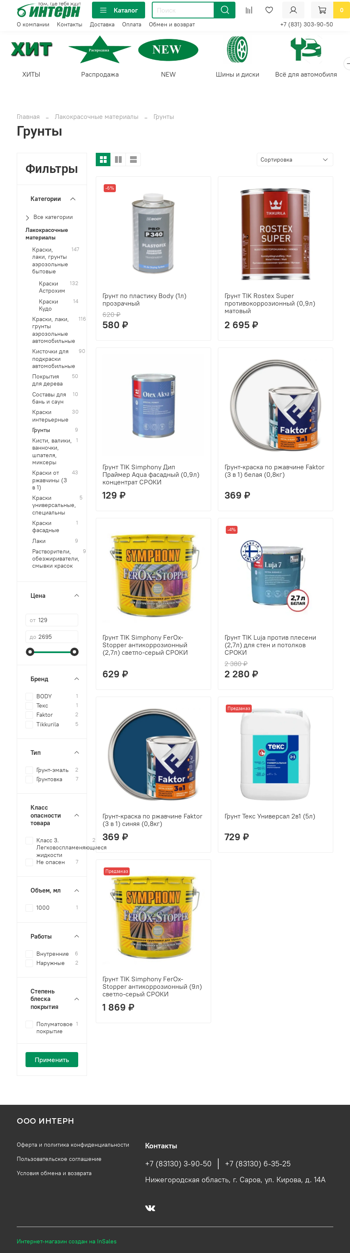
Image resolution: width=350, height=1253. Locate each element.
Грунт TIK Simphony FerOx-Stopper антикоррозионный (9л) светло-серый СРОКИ (152, 987)
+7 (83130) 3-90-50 (178, 1163)
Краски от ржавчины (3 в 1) (49, 481)
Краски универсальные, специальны (54, 506)
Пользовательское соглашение (59, 1159)
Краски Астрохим (52, 288)
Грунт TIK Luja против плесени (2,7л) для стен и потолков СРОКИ (270, 646)
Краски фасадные (45, 528)
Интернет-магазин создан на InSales (67, 1241)
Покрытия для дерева (47, 381)
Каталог (118, 10)
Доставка (102, 24)
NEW (174, 75)
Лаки (39, 541)
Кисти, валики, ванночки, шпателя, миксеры (52, 452)
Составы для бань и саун (49, 399)
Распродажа (104, 75)
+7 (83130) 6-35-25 (258, 1163)
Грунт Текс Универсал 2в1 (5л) (270, 817)
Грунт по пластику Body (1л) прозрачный (144, 301)
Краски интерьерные (50, 417)
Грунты (41, 431)
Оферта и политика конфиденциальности (73, 1144)
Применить (52, 1061)
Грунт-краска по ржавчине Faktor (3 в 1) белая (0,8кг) (274, 472)
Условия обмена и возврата (54, 1173)
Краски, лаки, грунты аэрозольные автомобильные (53, 331)
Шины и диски (246, 75)
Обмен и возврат (172, 24)
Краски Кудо (48, 306)
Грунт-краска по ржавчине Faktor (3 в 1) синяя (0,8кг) (152, 821)
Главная (28, 117)
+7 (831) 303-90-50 (306, 24)
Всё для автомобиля (317, 75)
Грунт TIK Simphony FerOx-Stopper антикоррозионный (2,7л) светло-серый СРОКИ (145, 646)
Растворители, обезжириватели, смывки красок (55, 560)
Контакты (69, 24)
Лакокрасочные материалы (96, 117)
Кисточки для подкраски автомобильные (53, 360)
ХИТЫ (32, 75)
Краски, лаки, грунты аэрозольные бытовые (50, 261)
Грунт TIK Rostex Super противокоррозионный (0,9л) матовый (270, 304)
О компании (33, 24)
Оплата (131, 24)
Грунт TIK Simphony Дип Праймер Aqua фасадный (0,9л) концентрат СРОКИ (150, 475)
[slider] (29, 653)
